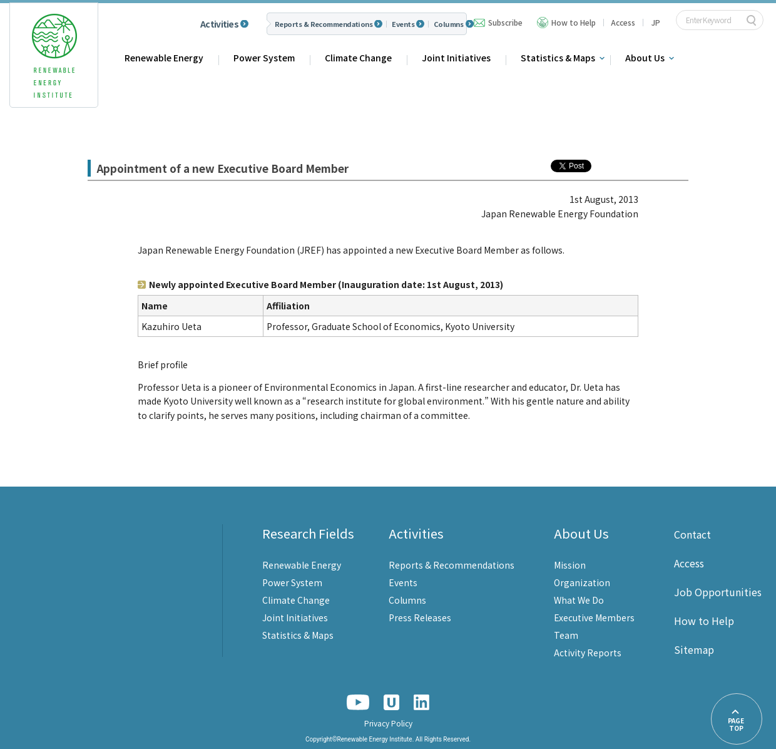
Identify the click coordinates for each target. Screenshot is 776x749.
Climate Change (358, 57)
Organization (582, 582)
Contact (692, 534)
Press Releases (420, 617)
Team (566, 635)
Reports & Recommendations (323, 24)
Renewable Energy (164, 57)
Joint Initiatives (456, 57)
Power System (264, 57)
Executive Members (594, 617)
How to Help (573, 22)
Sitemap (694, 649)
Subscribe (505, 22)
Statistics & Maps (558, 57)
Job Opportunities (718, 591)
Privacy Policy (388, 723)
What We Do (579, 600)
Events (403, 24)
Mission (570, 565)
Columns (448, 24)
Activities (219, 24)
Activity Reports (587, 652)
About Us (645, 57)
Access (623, 22)
